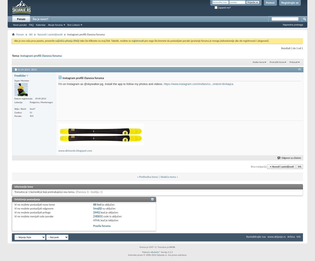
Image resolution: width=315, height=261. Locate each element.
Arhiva (291, 236)
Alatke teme (258, 62)
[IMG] (96, 212)
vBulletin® (155, 252)
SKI (30, 34)
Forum (21, 19)
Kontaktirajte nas (256, 236)
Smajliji (97, 208)
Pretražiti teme (277, 62)
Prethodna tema (148, 176)
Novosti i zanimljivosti (49, 34)
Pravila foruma (101, 226)
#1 (299, 69)
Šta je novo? (40, 19)
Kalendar (41, 25)
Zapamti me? (223, 8)
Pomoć (270, 2)
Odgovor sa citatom (289, 158)
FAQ (31, 25)
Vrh (299, 166)
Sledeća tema (168, 176)
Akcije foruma (55, 25)
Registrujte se (290, 2)
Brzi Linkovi (73, 25)
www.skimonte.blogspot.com (75, 150)
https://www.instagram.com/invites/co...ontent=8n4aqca (198, 84)
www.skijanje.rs (277, 236)
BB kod (97, 204)
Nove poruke (20, 25)
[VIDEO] (98, 216)
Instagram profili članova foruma (41, 56)
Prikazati (293, 62)
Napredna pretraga (293, 24)
